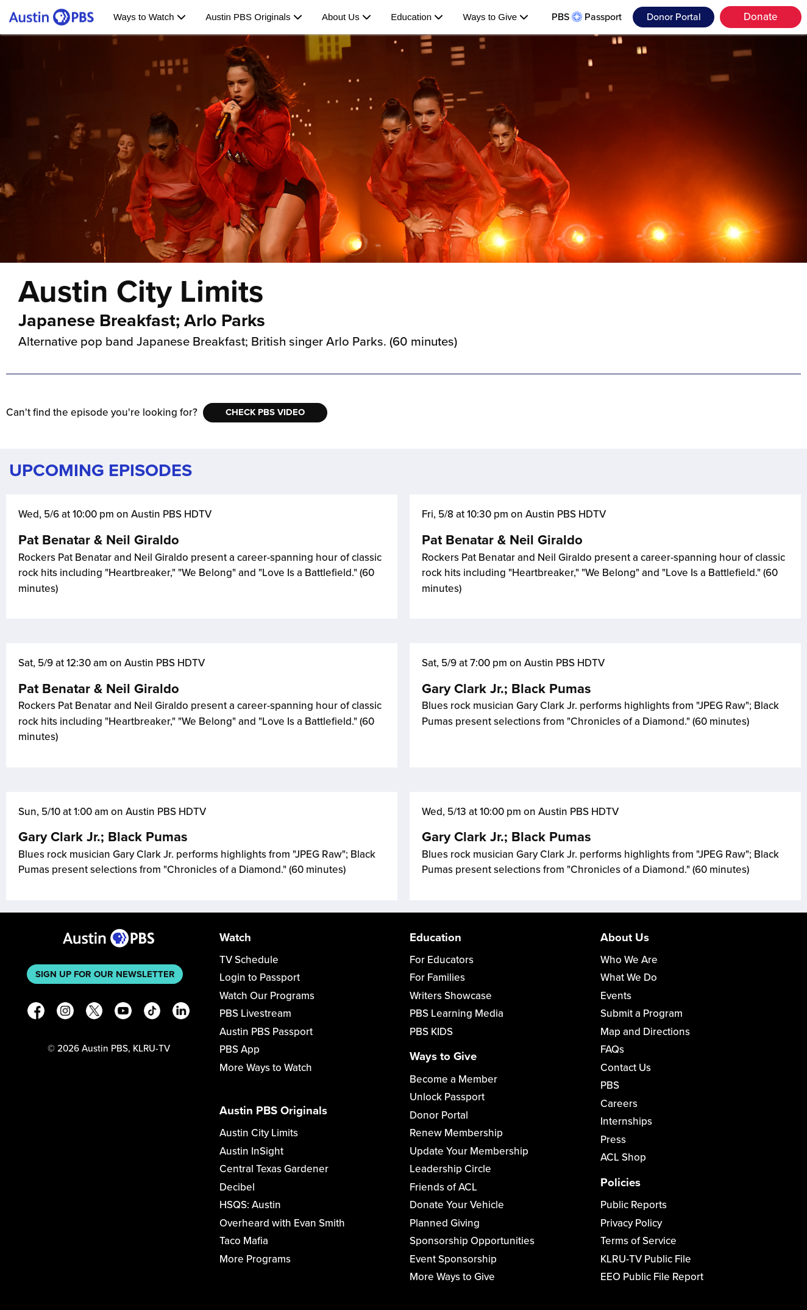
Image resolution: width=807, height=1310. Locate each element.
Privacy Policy (631, 1223)
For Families (437, 977)
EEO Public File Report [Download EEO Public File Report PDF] (651, 1276)
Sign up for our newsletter (105, 974)
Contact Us (625, 1067)
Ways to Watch (149, 17)
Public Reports (633, 1204)
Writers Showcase (451, 995)
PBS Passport (587, 17)
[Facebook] (36, 1013)
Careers (619, 1103)
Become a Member (453, 1079)
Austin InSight (251, 1151)
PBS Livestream (255, 1013)
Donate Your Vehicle (457, 1204)
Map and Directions (645, 1031)
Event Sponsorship (453, 1259)
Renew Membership (456, 1133)
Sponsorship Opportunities (472, 1240)
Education (417, 17)
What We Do (628, 977)
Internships (626, 1121)
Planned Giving (445, 1223)
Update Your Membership (469, 1151)
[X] (94, 1013)
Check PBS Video (265, 412)
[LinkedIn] (181, 1013)
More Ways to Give (452, 1276)
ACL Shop (623, 1157)
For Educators (442, 959)
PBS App (239, 1049)
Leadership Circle (450, 1168)
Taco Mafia (243, 1240)
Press (613, 1139)
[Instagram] (65, 1013)
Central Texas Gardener (274, 1168)
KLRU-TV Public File (645, 1259)
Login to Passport (259, 977)
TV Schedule (249, 959)
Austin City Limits (258, 1133)
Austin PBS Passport (266, 1031)
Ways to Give (496, 17)
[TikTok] (152, 1013)
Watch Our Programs (267, 995)
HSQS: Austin (250, 1204)
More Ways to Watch (265, 1067)
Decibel (237, 1187)
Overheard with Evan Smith (282, 1223)
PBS (609, 1085)
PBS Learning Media (456, 1013)
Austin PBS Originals (253, 17)
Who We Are (629, 959)
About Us (346, 17)
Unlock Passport (447, 1097)
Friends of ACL (443, 1187)
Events (615, 995)
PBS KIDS (431, 1031)
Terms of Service (638, 1240)
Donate (761, 16)
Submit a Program (641, 1013)
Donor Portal (674, 17)
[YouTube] (123, 1013)
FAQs (612, 1049)
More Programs (255, 1259)
